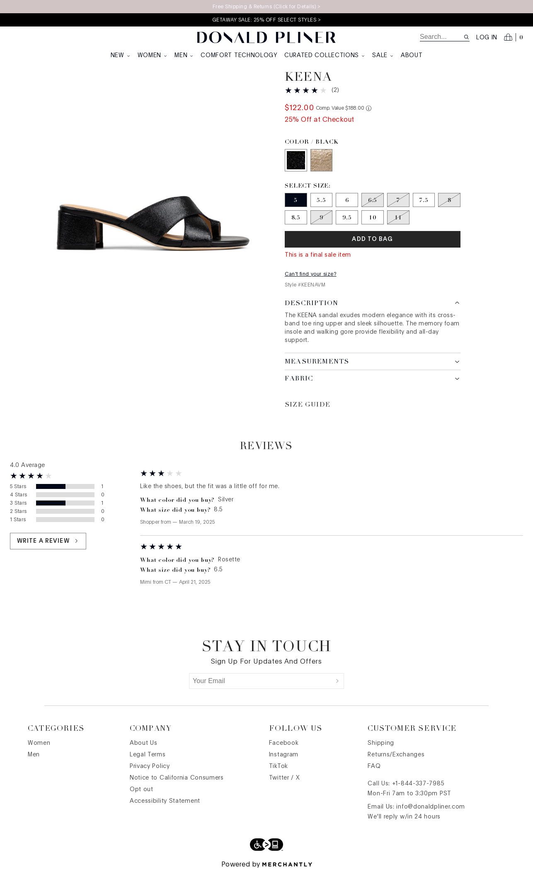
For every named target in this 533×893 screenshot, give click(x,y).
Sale (383, 55)
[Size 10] (372, 237)
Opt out (141, 809)
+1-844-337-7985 (418, 803)
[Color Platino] (321, 180)
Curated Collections (325, 55)
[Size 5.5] (321, 220)
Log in (486, 38)
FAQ (374, 786)
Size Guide (307, 424)
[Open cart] (513, 37)
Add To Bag (372, 259)
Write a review (48, 561)
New (121, 55)
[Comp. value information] (369, 128)
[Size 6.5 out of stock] (372, 220)
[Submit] (337, 700)
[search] (441, 37)
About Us (143, 763)
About (412, 55)
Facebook (284, 763)
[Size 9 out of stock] (321, 237)
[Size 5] (296, 220)
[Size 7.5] (424, 220)
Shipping (381, 763)
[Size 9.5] (347, 237)
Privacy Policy (150, 786)
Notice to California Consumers (177, 798)
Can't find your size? (311, 293)
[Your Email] (260, 700)
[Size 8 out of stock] (449, 220)
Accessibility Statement (165, 821)
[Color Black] (296, 180)
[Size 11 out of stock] (398, 237)
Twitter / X (284, 798)
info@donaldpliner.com (430, 827)
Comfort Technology (239, 55)
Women (153, 55)
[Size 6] (347, 220)
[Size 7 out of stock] (398, 220)
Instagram (283, 774)
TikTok (278, 786)
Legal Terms (148, 774)
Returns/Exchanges (396, 774)
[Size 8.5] (296, 237)
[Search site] (466, 37)
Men (184, 55)
